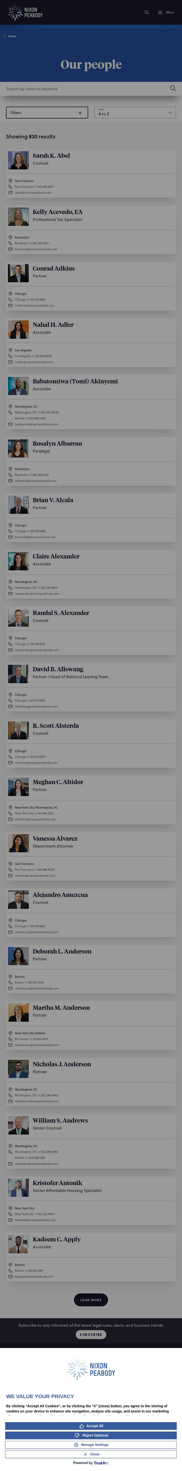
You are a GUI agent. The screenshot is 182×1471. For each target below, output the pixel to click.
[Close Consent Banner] (91, 1454)
